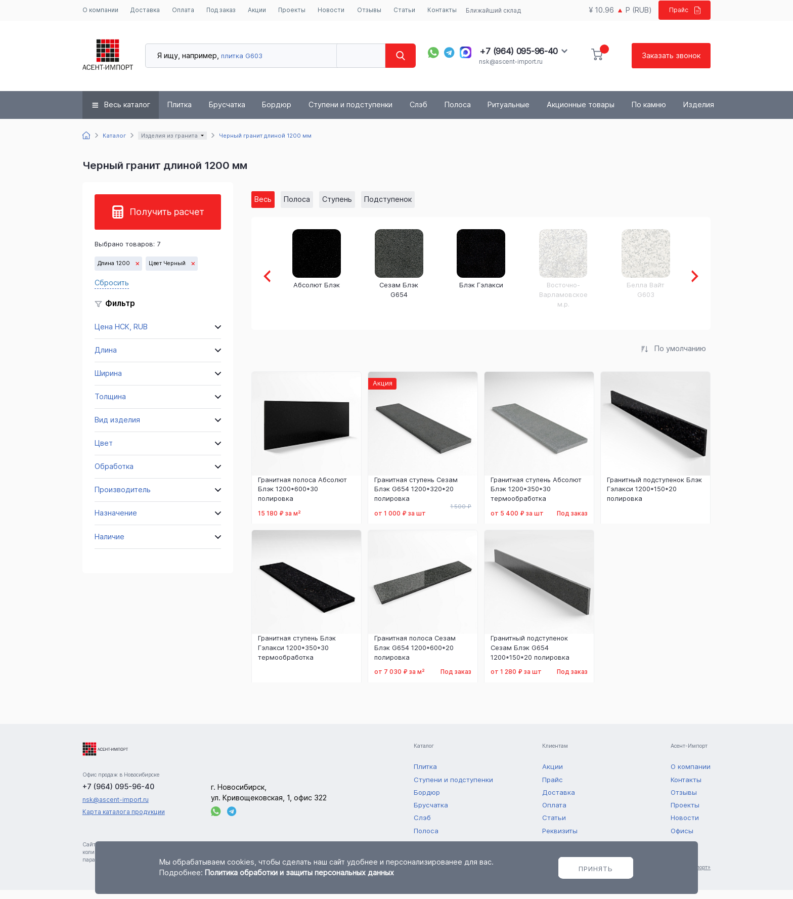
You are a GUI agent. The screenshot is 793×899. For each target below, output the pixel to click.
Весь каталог (127, 114)
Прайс (681, 14)
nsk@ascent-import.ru (510, 70)
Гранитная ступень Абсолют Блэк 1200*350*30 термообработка (536, 498)
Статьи (407, 10)
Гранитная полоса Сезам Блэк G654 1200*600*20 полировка (415, 657)
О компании (97, 15)
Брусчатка (227, 114)
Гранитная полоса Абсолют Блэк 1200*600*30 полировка (302, 498)
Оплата (183, 10)
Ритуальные (509, 114)
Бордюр (276, 114)
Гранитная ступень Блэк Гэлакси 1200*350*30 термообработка (297, 657)
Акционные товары (580, 114)
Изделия (698, 114)
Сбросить (112, 292)
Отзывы (371, 10)
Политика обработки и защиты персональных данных (299, 872)
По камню (649, 114)
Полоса (458, 114)
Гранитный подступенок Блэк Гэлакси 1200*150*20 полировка (654, 498)
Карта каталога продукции (123, 821)
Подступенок (388, 208)
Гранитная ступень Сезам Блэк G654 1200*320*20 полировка (416, 498)
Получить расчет (166, 221)
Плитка (179, 114)
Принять (596, 869)
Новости (333, 10)
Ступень (337, 208)
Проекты (294, 10)
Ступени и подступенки (350, 114)
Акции (259, 10)
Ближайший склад (491, 15)
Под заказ (215, 15)
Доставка (145, 10)
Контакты (444, 10)
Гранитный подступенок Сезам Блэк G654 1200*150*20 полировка (530, 657)
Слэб (418, 114)
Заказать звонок (671, 64)
